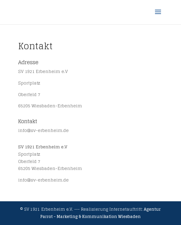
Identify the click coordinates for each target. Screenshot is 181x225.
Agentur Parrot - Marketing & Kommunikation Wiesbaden (100, 213)
